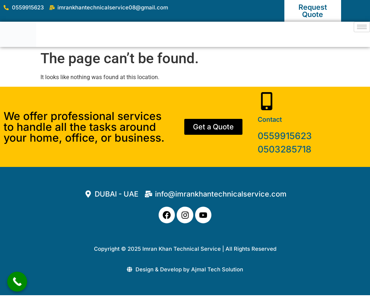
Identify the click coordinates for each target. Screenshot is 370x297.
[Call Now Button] (17, 282)
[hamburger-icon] (362, 27)
